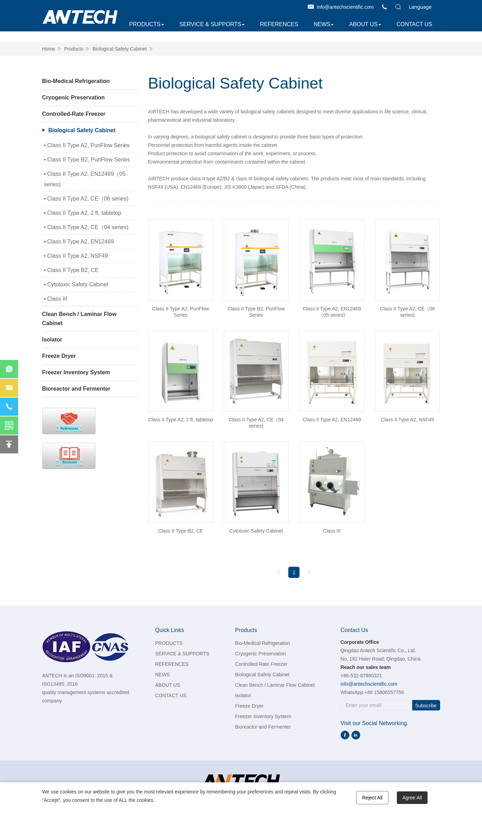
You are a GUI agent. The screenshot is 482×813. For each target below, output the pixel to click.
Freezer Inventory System (76, 372)
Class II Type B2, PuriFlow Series (88, 160)
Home (48, 49)
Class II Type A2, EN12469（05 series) (85, 179)
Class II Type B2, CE (72, 270)
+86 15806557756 (384, 692)
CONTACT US (414, 24)
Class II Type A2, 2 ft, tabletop (84, 213)
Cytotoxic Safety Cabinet (77, 284)
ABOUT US (363, 24)
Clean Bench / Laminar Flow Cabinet (79, 318)
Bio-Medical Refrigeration (76, 81)
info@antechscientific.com (345, 7)
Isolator (52, 339)
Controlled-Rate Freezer (73, 114)
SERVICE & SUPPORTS (210, 24)
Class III (57, 299)
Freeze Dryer (59, 356)
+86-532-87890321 (361, 675)
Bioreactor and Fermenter (76, 389)
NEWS (321, 24)
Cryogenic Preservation (73, 97)
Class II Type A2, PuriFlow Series (88, 145)
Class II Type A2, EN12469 (80, 241)
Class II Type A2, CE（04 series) (87, 227)
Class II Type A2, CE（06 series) (87, 199)
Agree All (412, 797)
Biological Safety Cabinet (119, 49)
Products (73, 49)
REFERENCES (279, 24)
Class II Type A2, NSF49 (77, 256)
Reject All (372, 797)
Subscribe (426, 705)
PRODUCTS (145, 24)
